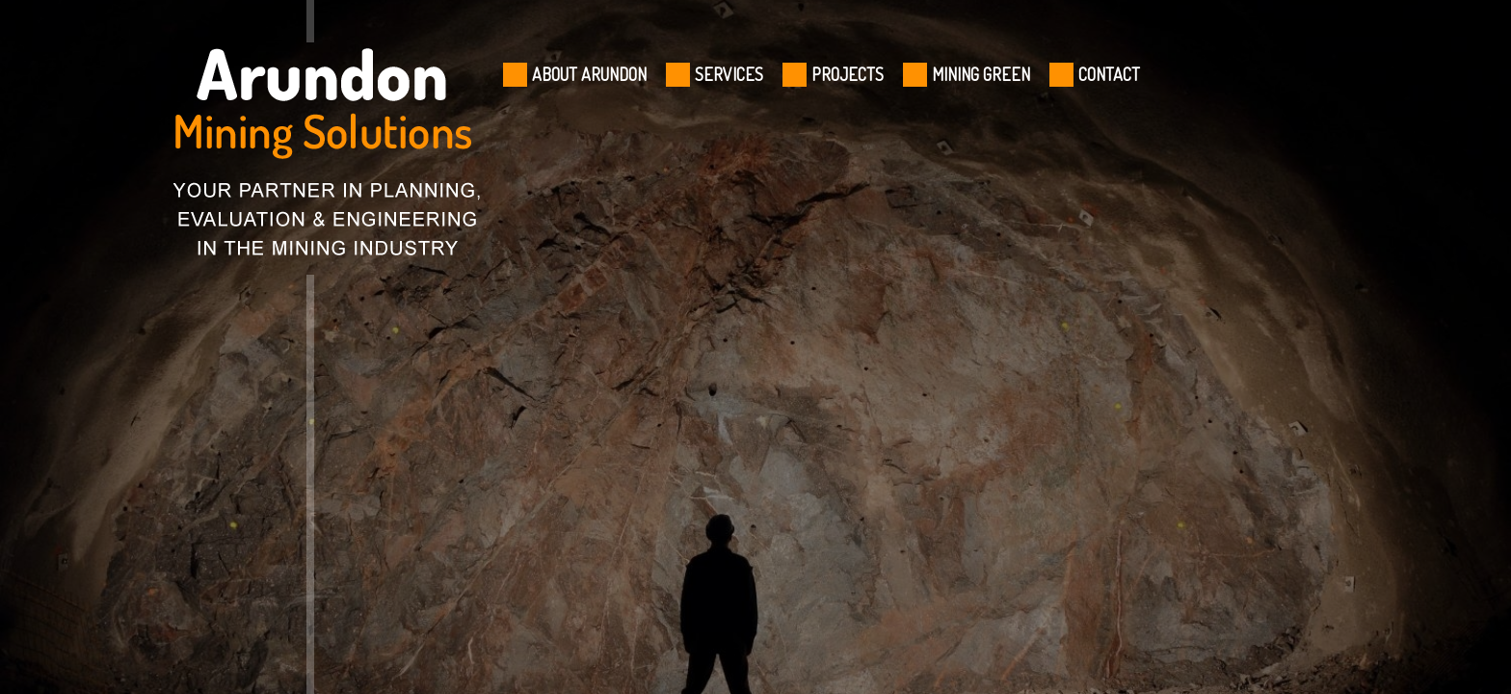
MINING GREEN (981, 74)
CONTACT (1109, 74)
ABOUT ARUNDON (589, 74)
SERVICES (729, 74)
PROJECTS (847, 74)
